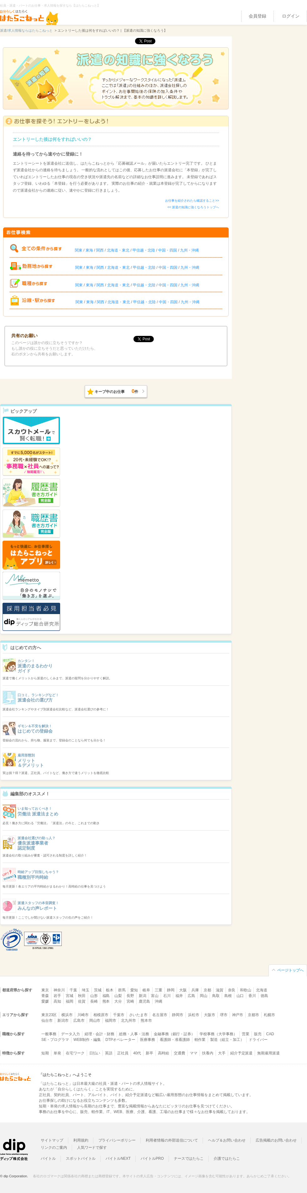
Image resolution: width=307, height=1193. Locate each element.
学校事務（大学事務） (218, 1034)
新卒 (149, 1053)
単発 (57, 1053)
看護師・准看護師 (175, 1039)
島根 (228, 996)
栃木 (109, 990)
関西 (100, 250)
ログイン (290, 16)
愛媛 (45, 1001)
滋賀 (219, 990)
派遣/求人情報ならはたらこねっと (26, 30)
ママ (193, 1053)
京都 (207, 990)
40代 (137, 1053)
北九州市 (128, 1020)
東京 (45, 990)
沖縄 (158, 1001)
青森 (45, 996)
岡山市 (95, 1020)
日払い (95, 1053)
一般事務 (48, 1034)
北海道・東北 (118, 250)
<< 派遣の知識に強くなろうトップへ (193, 207)
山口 (240, 996)
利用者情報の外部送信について (172, 1140)
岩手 (57, 996)
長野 (130, 996)
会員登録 (257, 16)
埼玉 (85, 990)
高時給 (163, 1053)
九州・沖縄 (189, 250)
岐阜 (146, 990)
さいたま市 (138, 1015)
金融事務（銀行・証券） (174, 1034)
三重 (158, 990)
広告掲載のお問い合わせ (276, 1140)
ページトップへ (290, 970)
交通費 (179, 1053)
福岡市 (110, 1020)
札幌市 (269, 1015)
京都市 (253, 1015)
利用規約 (80, 1140)
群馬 (122, 990)
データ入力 (70, 1034)
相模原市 (100, 1015)
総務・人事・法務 (134, 1034)
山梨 (118, 996)
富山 (155, 996)
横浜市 (67, 1015)
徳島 (264, 996)
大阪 (183, 990)
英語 (108, 1053)
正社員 (122, 1053)
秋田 (82, 996)
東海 (89, 250)
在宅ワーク (75, 1053)
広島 (191, 996)
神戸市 (237, 1015)
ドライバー (258, 1039)
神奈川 (59, 990)
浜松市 (193, 1015)
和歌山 (245, 990)
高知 (57, 1001)
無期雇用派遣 (268, 1053)
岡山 (203, 996)
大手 (222, 1053)
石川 (167, 996)
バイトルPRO (152, 1158)
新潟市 (63, 1020)
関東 (78, 250)
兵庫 (195, 990)
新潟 (142, 996)
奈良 (232, 990)
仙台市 (47, 1020)
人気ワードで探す (92, 1147)
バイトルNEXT (118, 1158)
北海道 (261, 990)
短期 (45, 1053)
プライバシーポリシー (117, 1140)
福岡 (69, 1001)
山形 (94, 996)
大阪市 (209, 1015)
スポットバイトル (81, 1158)
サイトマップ (52, 1140)
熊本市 (146, 1020)
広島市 (79, 1020)
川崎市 (83, 1015)
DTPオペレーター (121, 1039)
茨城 (97, 990)
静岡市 (177, 1015)
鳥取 (216, 996)
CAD (270, 1034)
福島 (106, 996)
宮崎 (130, 1001)
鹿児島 (144, 1001)
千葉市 (118, 1015)
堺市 (223, 1015)
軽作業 (200, 1039)
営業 (245, 1034)
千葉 (73, 990)
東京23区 (49, 1015)
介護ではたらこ (227, 1158)
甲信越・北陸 (144, 250)
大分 (118, 1001)
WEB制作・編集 (87, 1039)
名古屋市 (159, 1015)
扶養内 (207, 1053)
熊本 (106, 1001)
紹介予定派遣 (241, 1053)
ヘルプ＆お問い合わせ (227, 1140)
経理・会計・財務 (100, 1034)
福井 (179, 996)
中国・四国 (167, 250)
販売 (258, 1034)
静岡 (170, 990)
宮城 (69, 996)
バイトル (48, 1158)
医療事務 (147, 1039)
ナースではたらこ (189, 1158)
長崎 (94, 1001)
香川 (252, 996)
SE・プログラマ (55, 1039)
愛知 (134, 990)
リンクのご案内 (54, 1147)
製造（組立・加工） (227, 1039)
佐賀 (82, 1001)
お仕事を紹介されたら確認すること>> (192, 200)
